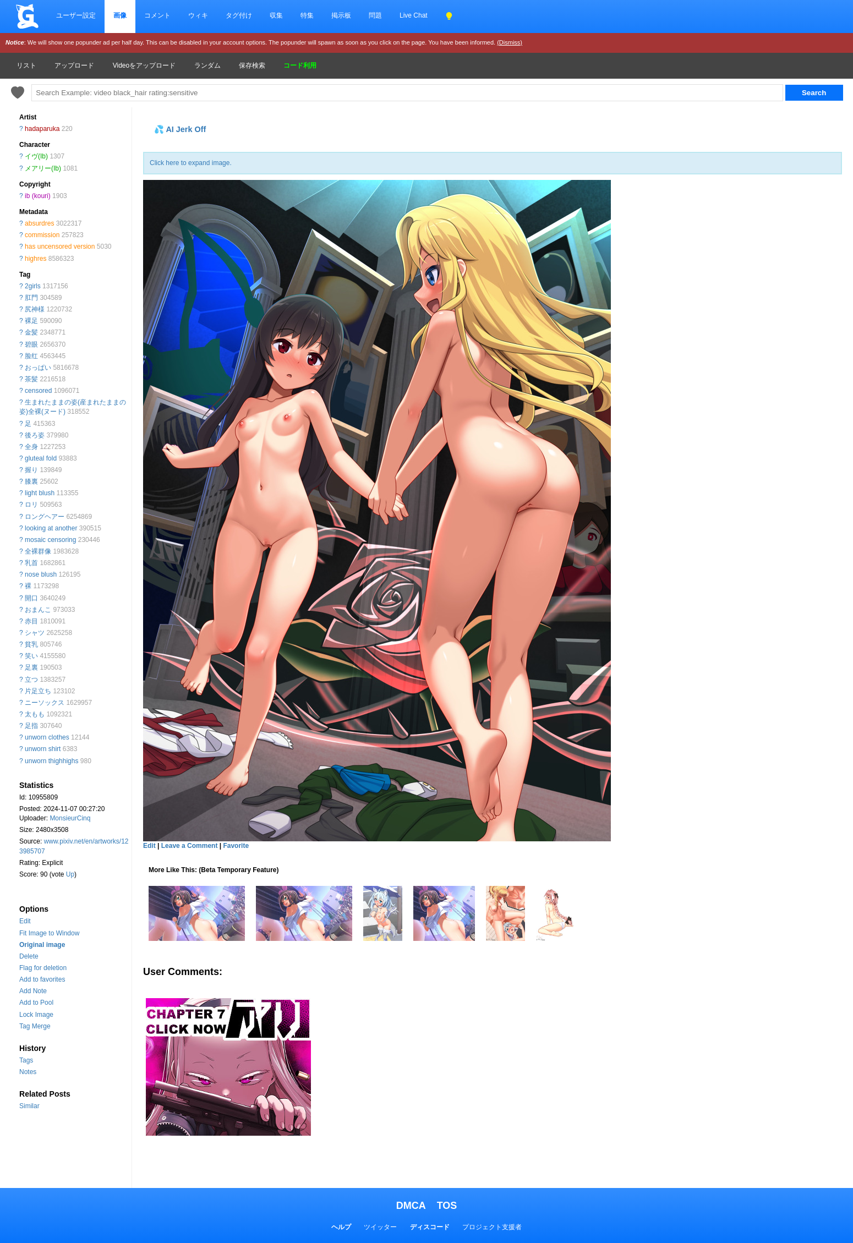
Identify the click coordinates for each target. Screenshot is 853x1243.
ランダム (207, 65)
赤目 (31, 621)
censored (38, 391)
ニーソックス (44, 703)
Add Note (33, 991)
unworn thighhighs (51, 761)
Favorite (236, 846)
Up (70, 874)
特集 (307, 15)
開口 (31, 598)
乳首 (31, 563)
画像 (120, 15)
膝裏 (31, 481)
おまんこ (38, 610)
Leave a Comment (189, 846)
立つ (31, 679)
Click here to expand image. (191, 163)
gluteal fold (41, 458)
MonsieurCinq (70, 818)
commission (42, 235)
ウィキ (198, 15)
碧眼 (31, 344)
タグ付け (239, 15)
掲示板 (341, 15)
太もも (35, 714)
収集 (276, 15)
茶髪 (31, 379)
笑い (31, 656)
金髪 (31, 332)
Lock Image (36, 1015)
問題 (375, 15)
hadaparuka (42, 129)
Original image (42, 945)
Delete (29, 956)
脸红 (31, 356)
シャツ (35, 633)
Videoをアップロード (144, 65)
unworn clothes (47, 737)
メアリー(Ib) (43, 168)
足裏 (31, 667)
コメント (157, 15)
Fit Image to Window (49, 933)
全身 (31, 447)
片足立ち (38, 691)
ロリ (31, 504)
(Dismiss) (509, 42)
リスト (26, 65)
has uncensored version (60, 246)
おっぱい (38, 367)
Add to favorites (42, 979)
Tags (26, 1060)
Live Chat (414, 15)
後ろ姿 (35, 435)
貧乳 (31, 644)
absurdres (39, 223)
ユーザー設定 (76, 15)
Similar (29, 1106)
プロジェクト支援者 (492, 1227)
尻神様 (35, 309)
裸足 (31, 321)
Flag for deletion (43, 968)
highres (35, 258)
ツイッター (380, 1227)
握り (31, 470)
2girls (33, 286)
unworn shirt (43, 749)
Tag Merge (35, 1026)
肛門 (31, 298)
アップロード (74, 65)
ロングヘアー (44, 517)
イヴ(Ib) (36, 156)
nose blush (41, 574)
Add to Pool (36, 1002)
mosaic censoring (50, 540)
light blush (39, 493)
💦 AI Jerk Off (180, 129)
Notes (27, 1072)
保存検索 (252, 65)
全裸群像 (38, 551)
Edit (25, 921)
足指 (31, 726)
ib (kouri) (38, 196)
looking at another (51, 528)
